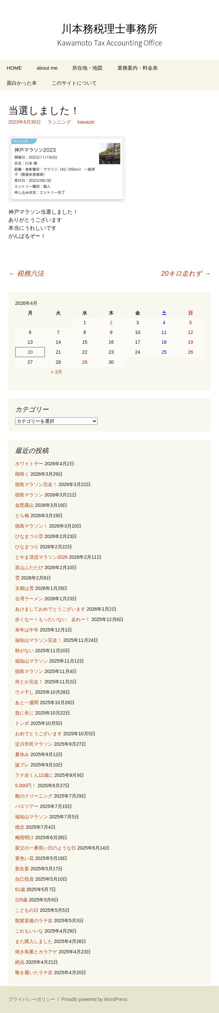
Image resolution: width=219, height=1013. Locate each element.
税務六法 (26, 273)
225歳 (21, 899)
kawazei (86, 122)
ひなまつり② (29, 536)
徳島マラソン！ (31, 526)
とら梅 (22, 515)
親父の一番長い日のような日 (45, 848)
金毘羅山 (24, 505)
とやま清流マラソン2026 (41, 557)
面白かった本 (22, 83)
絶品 (19, 962)
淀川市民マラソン (34, 744)
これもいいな (29, 931)
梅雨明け (24, 837)
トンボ (22, 723)
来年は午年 (27, 629)
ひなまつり (27, 546)
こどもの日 (27, 910)
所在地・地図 (87, 68)
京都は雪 (24, 588)
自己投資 (24, 879)
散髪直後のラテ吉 (34, 920)
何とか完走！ (29, 681)
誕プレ (22, 764)
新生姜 (22, 868)
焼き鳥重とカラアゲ (36, 951)
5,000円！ (25, 785)
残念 (19, 827)
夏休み (22, 754)
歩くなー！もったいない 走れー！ (52, 619)
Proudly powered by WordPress (94, 999)
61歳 (20, 889)
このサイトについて (74, 83)
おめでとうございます (38, 733)
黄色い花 (24, 858)
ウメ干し (24, 692)
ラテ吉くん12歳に (34, 775)
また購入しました (34, 941)
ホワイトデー (29, 463)
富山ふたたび (29, 567)
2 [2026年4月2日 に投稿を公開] (111, 322)
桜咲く (22, 474)
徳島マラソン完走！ (36, 484)
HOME (14, 68)
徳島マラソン (29, 494)
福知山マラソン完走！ (38, 640)
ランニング (59, 122)
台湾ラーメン (29, 598)
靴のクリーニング (34, 796)
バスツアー (27, 806)
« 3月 (56, 372)
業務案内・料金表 (138, 68)
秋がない (24, 650)
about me (47, 68)
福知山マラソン (31, 661)
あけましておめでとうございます (50, 609)
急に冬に (24, 713)
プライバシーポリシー (31, 999)
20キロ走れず (186, 273)
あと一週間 (27, 702)
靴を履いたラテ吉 (34, 972)
